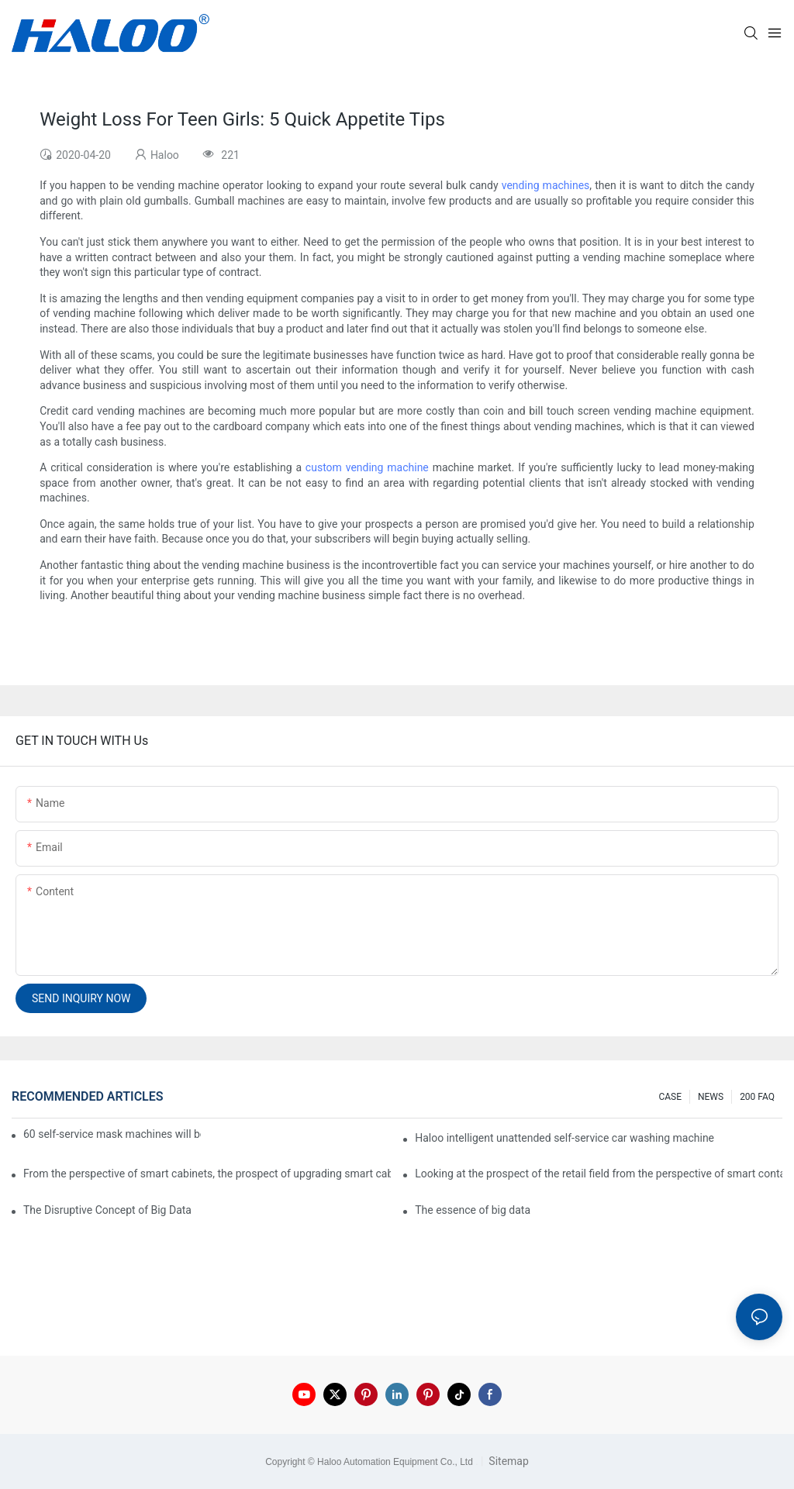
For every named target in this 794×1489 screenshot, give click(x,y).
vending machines (546, 185)
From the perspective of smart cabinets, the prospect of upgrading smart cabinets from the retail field (207, 1173)
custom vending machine (367, 467)
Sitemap (507, 1461)
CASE (670, 1096)
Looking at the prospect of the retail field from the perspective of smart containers (598, 1173)
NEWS (710, 1096)
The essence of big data (472, 1210)
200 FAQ (757, 1096)
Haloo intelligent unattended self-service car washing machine (564, 1138)
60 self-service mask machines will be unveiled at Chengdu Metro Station (112, 1134)
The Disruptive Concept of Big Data (107, 1210)
